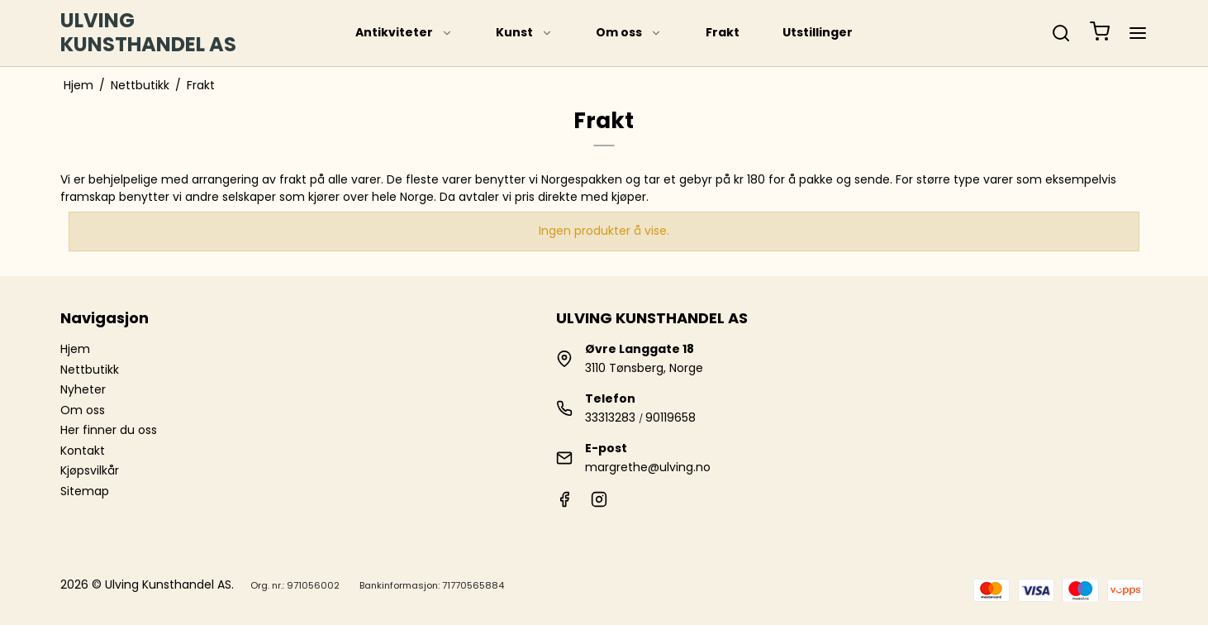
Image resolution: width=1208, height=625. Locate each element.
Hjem (75, 349)
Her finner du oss (108, 430)
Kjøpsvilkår (89, 470)
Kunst (524, 32)
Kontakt (82, 450)
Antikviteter (404, 32)
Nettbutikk (89, 369)
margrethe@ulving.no (648, 467)
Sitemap (84, 491)
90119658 (670, 417)
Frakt (723, 32)
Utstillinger (817, 32)
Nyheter (83, 389)
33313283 (610, 417)
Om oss (629, 32)
